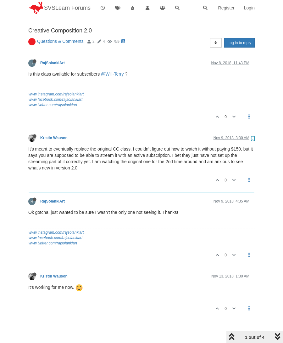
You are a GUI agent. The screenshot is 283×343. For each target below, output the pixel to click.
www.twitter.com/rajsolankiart (53, 89)
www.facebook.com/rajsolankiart (55, 83)
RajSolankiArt (52, 47)
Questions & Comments (60, 25)
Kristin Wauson (54, 122)
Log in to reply (239, 27)
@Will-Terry (112, 57)
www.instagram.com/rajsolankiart (56, 78)
